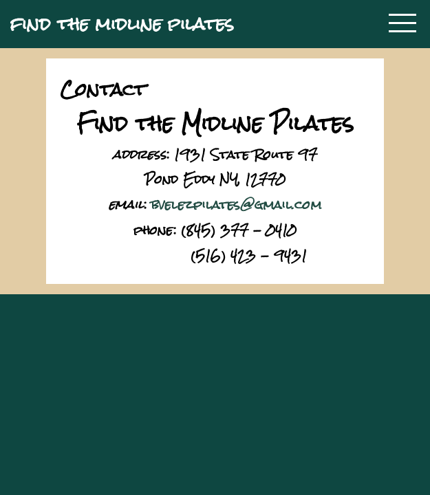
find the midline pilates (122, 24)
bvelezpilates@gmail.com (236, 204)
